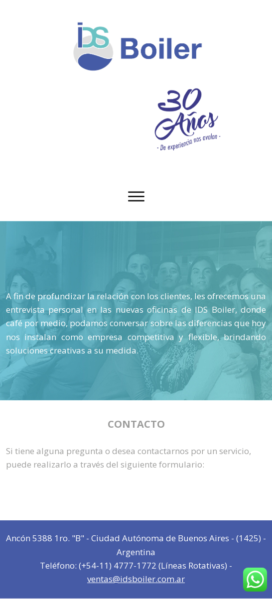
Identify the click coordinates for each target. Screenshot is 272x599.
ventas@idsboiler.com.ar (136, 579)
